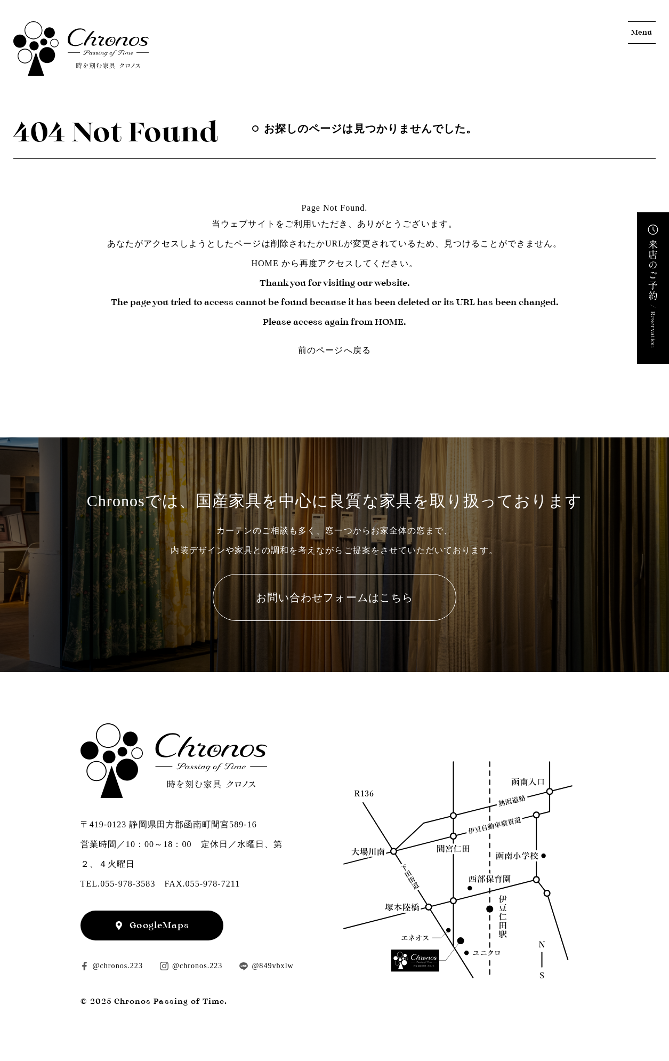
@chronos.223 (118, 966)
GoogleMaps (159, 925)
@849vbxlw (272, 966)
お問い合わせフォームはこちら (334, 597)
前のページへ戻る (334, 350)
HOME (264, 263)
